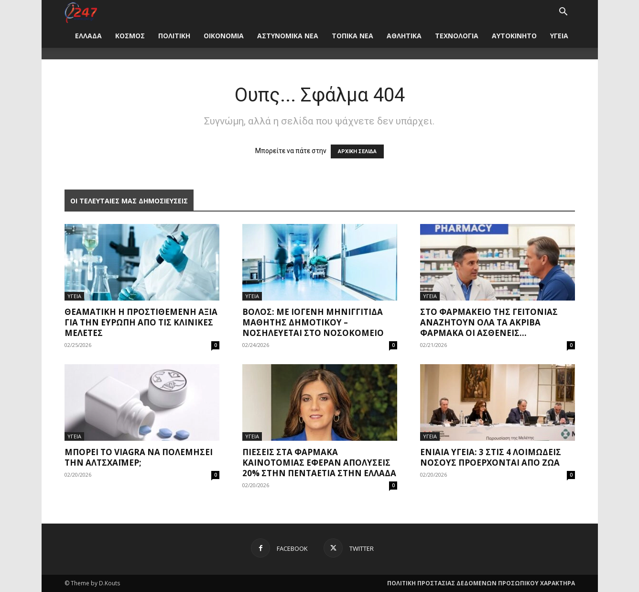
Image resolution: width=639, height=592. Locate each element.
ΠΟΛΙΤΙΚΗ (174, 35)
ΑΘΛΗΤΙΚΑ (404, 35)
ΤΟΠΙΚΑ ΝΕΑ (352, 35)
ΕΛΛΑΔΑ (88, 35)
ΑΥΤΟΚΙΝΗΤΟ (514, 35)
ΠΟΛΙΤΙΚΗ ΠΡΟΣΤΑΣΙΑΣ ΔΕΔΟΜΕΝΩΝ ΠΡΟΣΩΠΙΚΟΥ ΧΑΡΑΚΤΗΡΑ (481, 583)
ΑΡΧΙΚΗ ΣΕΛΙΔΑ (357, 151)
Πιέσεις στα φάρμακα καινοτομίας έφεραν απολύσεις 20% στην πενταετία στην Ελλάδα (319, 463)
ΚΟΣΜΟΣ (130, 35)
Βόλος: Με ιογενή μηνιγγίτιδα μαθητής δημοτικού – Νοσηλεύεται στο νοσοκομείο (313, 322)
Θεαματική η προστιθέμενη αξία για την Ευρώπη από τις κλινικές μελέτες (141, 322)
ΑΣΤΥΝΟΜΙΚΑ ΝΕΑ (287, 35)
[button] (563, 12)
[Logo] (81, 11)
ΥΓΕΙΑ (559, 35)
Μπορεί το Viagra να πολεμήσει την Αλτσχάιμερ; (139, 457)
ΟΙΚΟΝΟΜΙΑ (224, 35)
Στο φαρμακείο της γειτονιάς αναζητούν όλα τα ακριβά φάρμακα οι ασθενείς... (489, 322)
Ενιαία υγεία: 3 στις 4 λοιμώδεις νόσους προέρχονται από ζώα (490, 457)
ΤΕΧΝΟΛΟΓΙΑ (456, 35)
